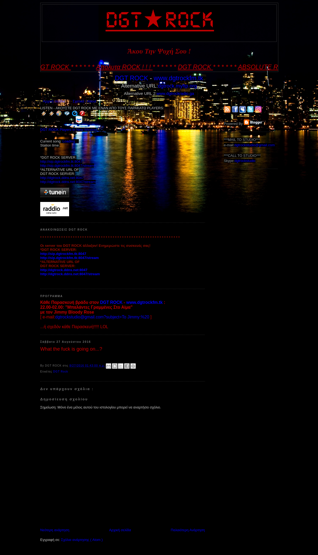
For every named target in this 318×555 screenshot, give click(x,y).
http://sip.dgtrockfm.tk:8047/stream (67, 166)
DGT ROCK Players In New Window (68, 130)
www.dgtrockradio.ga (175, 93)
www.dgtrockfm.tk (178, 78)
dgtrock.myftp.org (177, 86)
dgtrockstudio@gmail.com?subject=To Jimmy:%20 (102, 317)
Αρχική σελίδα (54, 101)
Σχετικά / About (84, 101)
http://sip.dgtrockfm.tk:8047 (61, 161)
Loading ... (70, 141)
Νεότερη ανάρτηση (54, 530)
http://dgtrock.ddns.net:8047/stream (68, 182)
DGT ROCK (131, 78)
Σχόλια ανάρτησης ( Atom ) (82, 540)
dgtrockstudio (245, 161)
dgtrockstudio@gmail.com (254, 145)
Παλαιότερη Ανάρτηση (188, 530)
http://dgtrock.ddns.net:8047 (62, 178)
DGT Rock (60, 371)
